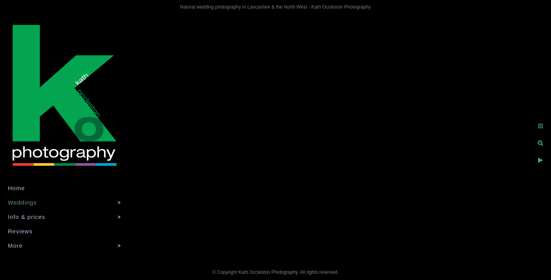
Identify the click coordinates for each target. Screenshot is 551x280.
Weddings (22, 202)
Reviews (20, 231)
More (15, 245)
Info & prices (26, 217)
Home (16, 188)
